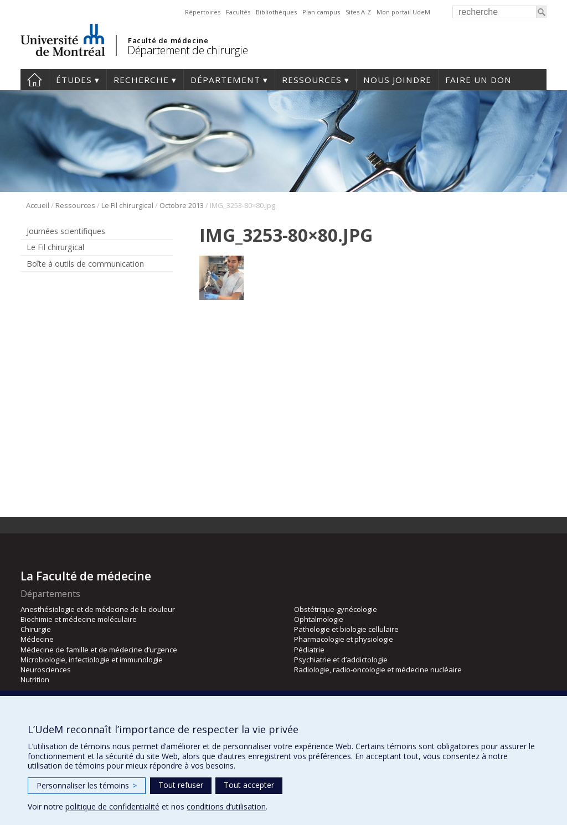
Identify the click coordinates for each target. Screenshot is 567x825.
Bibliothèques (276, 12)
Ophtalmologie (318, 619)
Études (74, 79)
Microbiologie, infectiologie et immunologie (91, 660)
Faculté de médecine (168, 40)
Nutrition (34, 679)
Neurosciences (45, 669)
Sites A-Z (358, 12)
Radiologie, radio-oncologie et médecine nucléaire (378, 669)
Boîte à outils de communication (85, 263)
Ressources (312, 79)
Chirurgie (35, 629)
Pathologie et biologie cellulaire (346, 629)
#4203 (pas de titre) (34, 79)
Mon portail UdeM (403, 12)
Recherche (141, 79)
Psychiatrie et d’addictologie (341, 660)
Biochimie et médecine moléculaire (78, 619)
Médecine (37, 639)
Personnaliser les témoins (87, 785)
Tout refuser (180, 785)
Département (225, 79)
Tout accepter (249, 785)
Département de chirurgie (187, 50)
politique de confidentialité (112, 806)
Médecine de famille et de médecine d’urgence (98, 650)
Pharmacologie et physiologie (343, 639)
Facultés (238, 12)
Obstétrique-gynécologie (335, 609)
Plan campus (321, 12)
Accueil (37, 205)
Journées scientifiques (66, 231)
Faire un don (478, 79)
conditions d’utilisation (226, 806)
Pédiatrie (309, 650)
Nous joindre (397, 79)
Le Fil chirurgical (127, 205)
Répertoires (202, 12)
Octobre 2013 (181, 205)
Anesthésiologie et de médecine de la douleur (97, 609)
